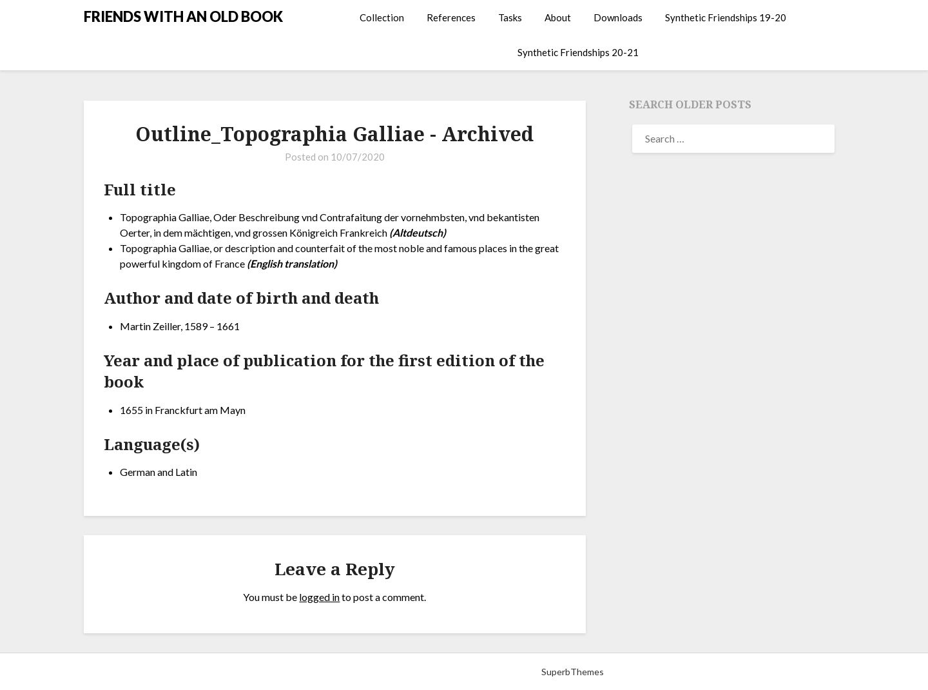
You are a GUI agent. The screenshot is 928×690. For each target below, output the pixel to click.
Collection (382, 17)
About (558, 17)
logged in (319, 597)
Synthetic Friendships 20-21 (578, 52)
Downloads (618, 17)
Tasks (510, 17)
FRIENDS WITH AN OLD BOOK (183, 16)
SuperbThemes (572, 671)
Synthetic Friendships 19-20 (725, 17)
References (451, 17)
